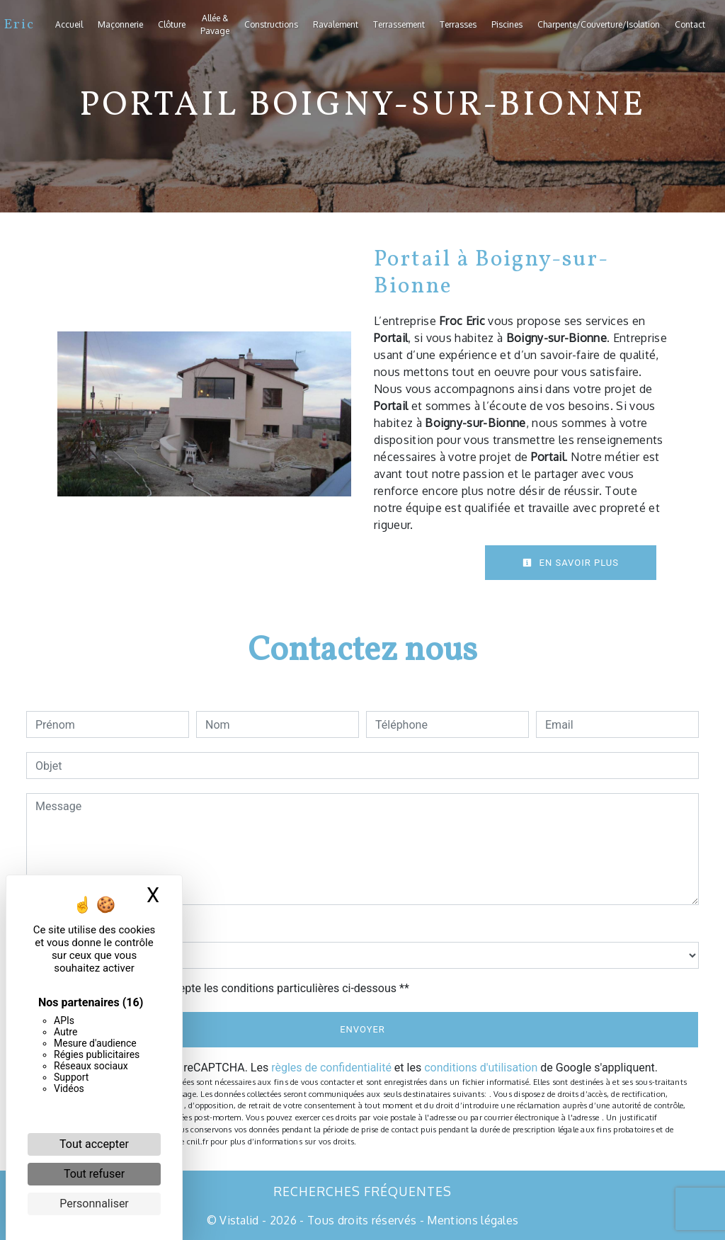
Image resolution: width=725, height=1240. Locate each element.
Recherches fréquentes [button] (362, 1191)
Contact (690, 24)
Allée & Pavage (214, 24)
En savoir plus (571, 562)
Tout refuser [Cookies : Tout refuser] (94, 1174)
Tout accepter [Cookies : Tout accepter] (94, 1144)
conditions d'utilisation (480, 1067)
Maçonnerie (120, 24)
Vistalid (239, 1220)
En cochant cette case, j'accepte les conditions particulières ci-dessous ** (224, 988)
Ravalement (335, 24)
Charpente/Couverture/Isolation (598, 24)
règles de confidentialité (331, 1067)
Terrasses (458, 24)
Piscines (507, 24)
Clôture (171, 24)
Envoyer (362, 1029)
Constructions (271, 24)
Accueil (69, 24)
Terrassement (399, 24)
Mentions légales (471, 1220)
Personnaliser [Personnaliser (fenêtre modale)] (94, 1203)
